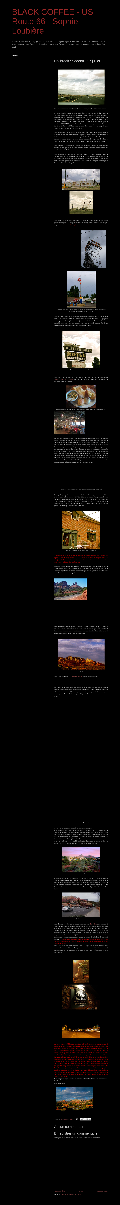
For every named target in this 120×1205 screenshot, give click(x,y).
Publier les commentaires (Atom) (71, 1194)
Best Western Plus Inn (75, 676)
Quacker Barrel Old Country (63, 379)
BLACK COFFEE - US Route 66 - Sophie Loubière (52, 21)
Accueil (81, 1191)
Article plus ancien (102, 1191)
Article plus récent (60, 1191)
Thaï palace (93, 924)
